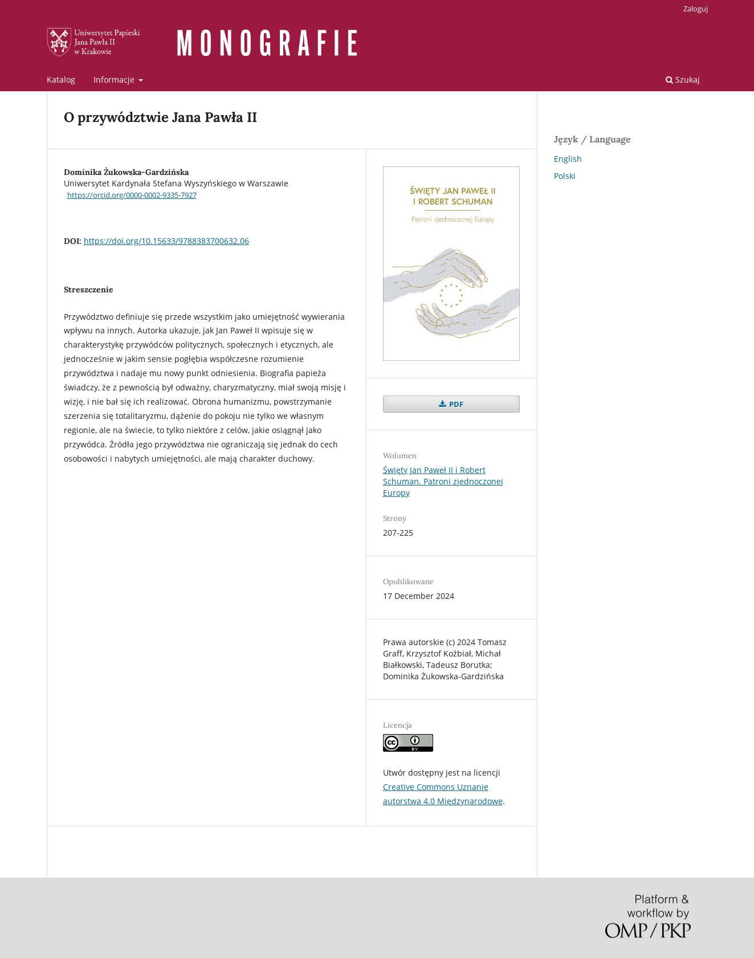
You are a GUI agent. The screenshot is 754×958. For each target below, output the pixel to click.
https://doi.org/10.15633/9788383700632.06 (166, 240)
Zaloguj (695, 8)
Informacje (115, 79)
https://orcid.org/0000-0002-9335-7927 (132, 195)
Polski (565, 175)
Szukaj (683, 79)
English (568, 158)
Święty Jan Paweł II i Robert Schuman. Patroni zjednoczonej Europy (443, 481)
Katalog (61, 79)
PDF (455, 404)
